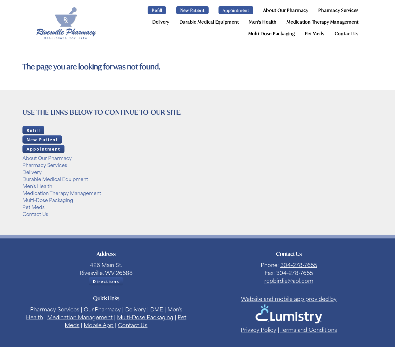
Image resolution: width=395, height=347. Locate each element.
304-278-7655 (298, 264)
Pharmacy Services (338, 10)
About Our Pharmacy (285, 10)
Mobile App (98, 324)
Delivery (160, 22)
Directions (106, 281)
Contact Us (347, 33)
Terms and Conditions (308, 329)
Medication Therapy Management (322, 22)
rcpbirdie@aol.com (288, 280)
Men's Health (263, 22)
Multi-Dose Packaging (271, 33)
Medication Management (80, 317)
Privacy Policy (258, 329)
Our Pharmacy (102, 309)
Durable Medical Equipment (209, 22)
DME (156, 309)
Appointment (236, 10)
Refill (157, 10)
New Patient (192, 10)
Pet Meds (314, 33)
